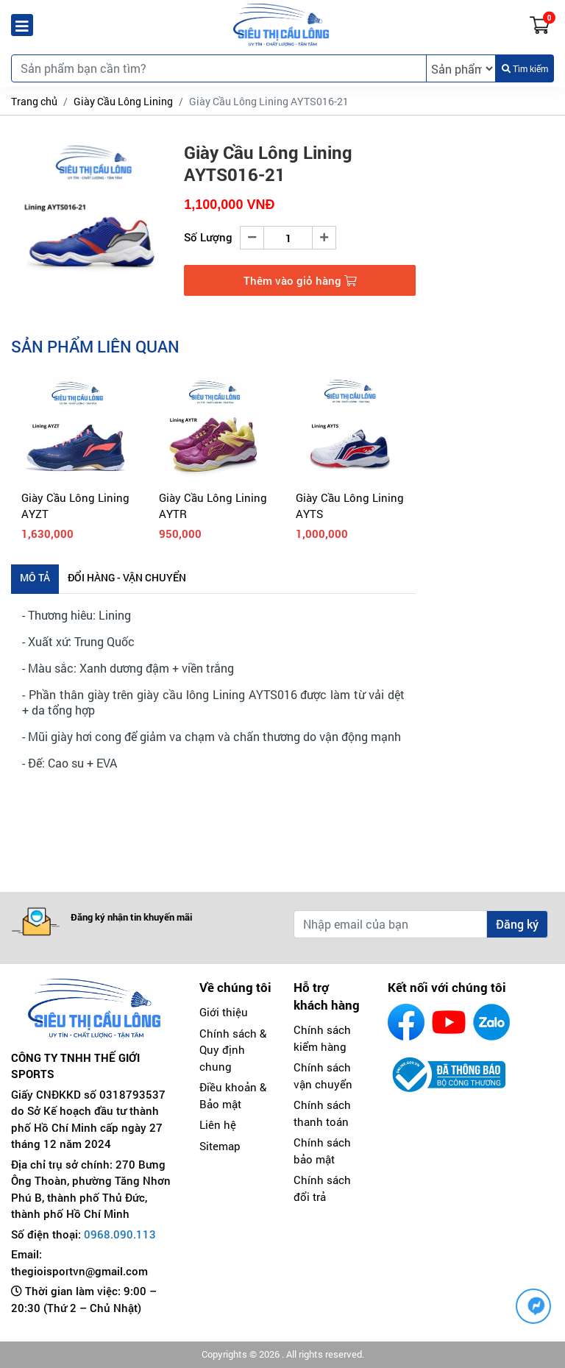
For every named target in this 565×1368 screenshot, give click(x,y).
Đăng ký (517, 924)
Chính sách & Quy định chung (232, 1050)
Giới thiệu (223, 1011)
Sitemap (220, 1145)
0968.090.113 (120, 1234)
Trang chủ (34, 101)
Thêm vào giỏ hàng (300, 280)
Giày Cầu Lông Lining (123, 101)
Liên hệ (217, 1124)
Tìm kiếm (525, 68)
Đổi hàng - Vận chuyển (127, 577)
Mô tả (35, 577)
